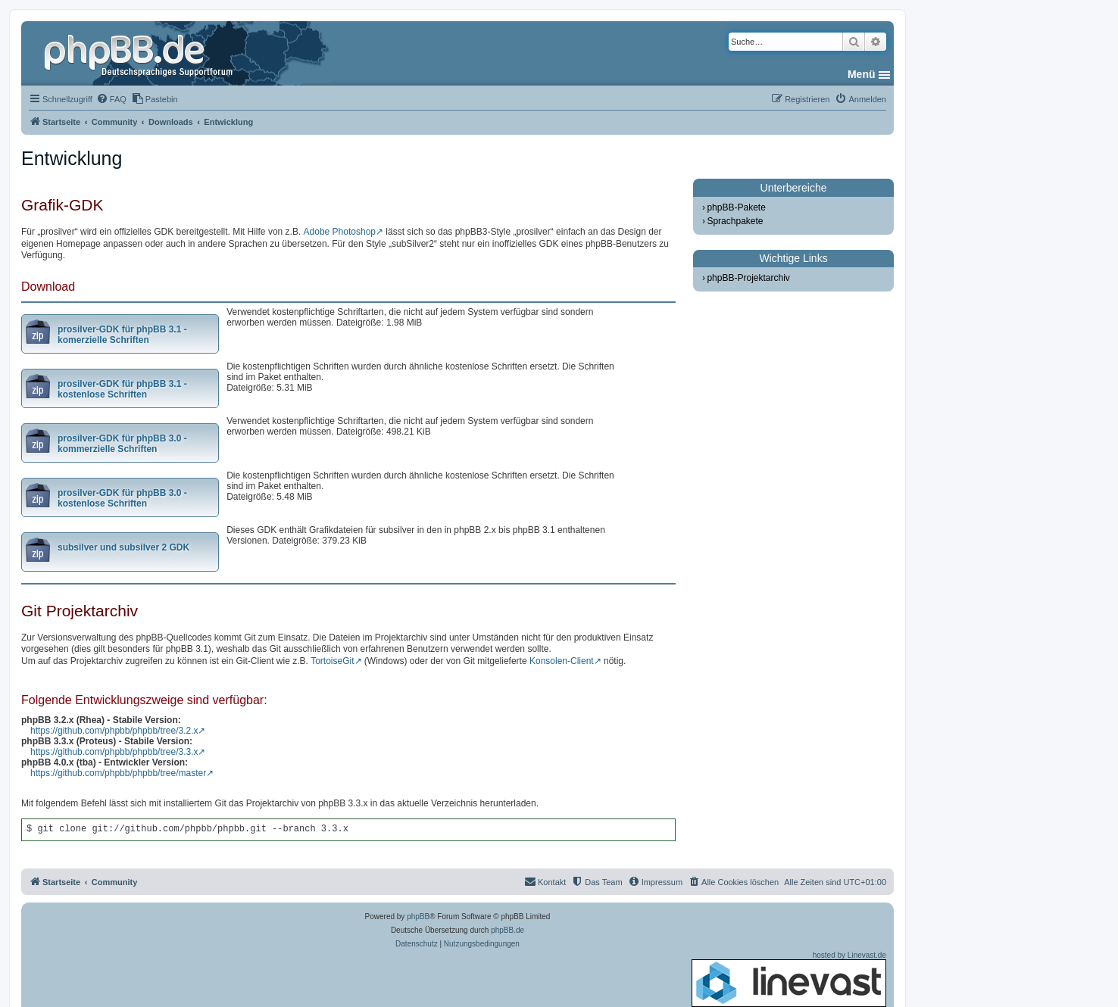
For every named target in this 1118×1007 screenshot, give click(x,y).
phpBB (418, 916)
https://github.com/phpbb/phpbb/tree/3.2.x (114, 730)
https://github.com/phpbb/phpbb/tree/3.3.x (114, 752)
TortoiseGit (332, 661)
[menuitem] (111, 99)
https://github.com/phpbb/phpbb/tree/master (118, 773)
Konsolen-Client (561, 661)
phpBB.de (507, 930)
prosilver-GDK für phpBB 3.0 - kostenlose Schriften (122, 498)
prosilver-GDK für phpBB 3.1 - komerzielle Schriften (122, 334)
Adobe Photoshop (340, 231)
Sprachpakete (735, 221)
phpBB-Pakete (736, 207)
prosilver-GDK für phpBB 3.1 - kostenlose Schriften (122, 389)
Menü (862, 74)
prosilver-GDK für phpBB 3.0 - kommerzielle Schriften (122, 443)
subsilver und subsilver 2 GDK (123, 547)
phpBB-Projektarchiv (748, 278)
